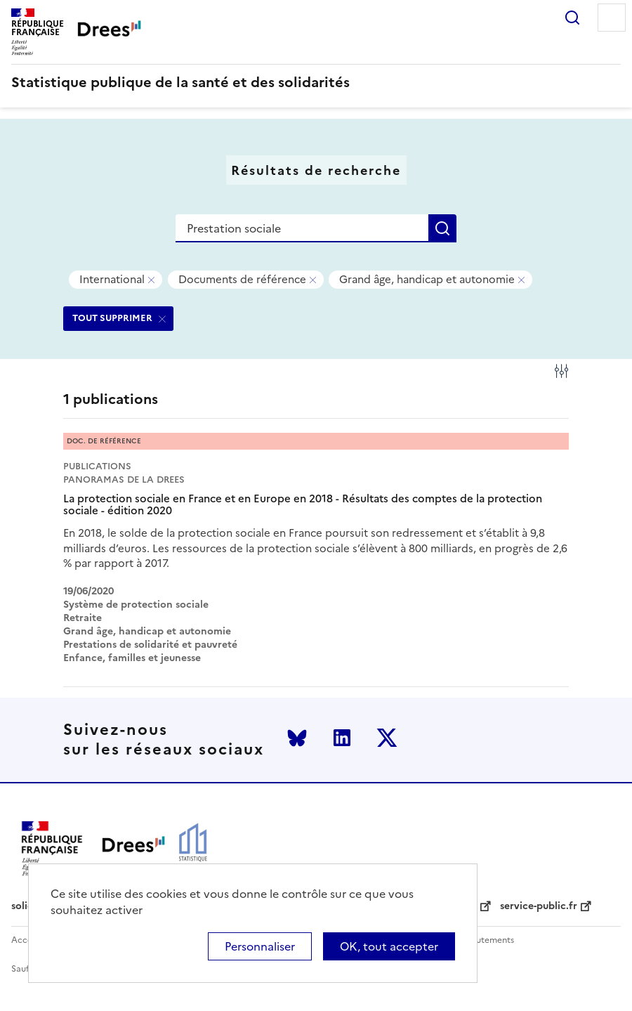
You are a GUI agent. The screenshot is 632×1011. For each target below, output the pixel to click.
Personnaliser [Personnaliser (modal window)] (260, 946)
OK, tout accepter (389, 946)
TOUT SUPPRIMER (112, 318)
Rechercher (572, 18)
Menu (612, 18)
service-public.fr (538, 906)
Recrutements (485, 940)
